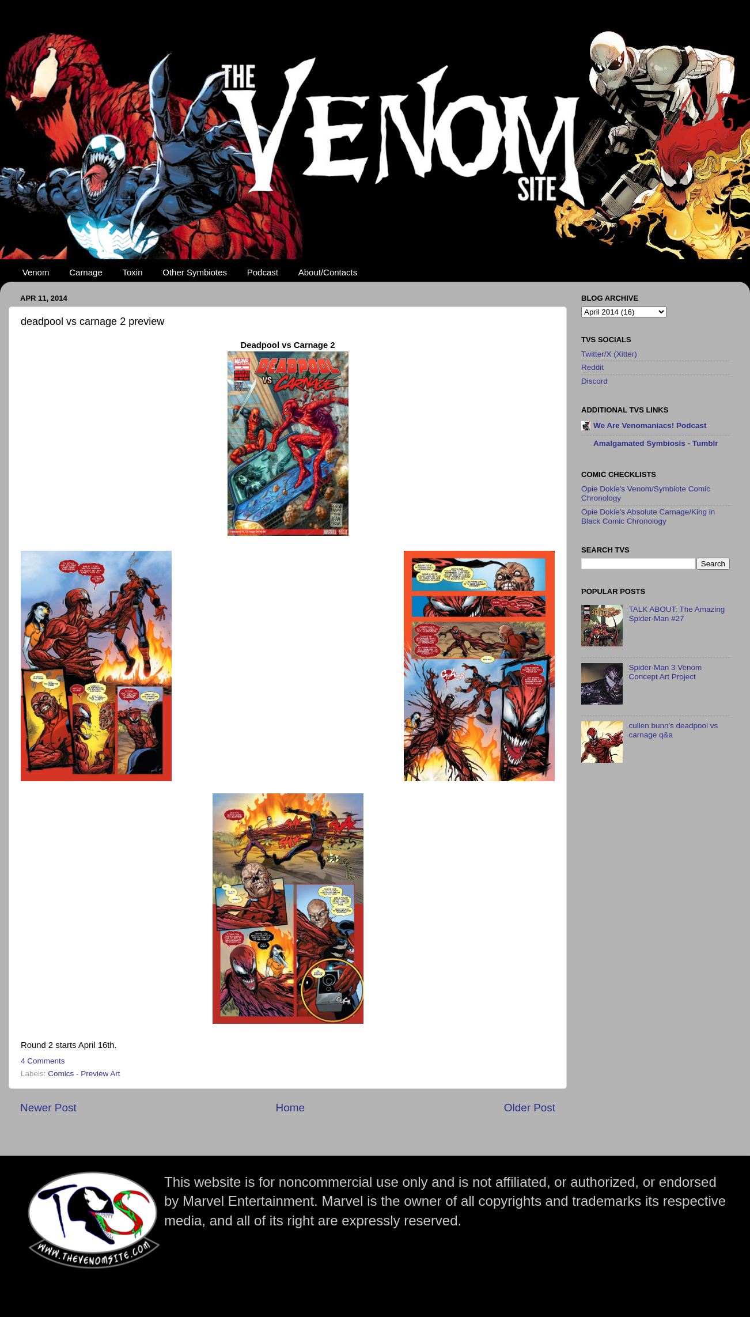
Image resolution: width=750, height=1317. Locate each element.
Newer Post (48, 1108)
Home (290, 1108)
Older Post (529, 1108)
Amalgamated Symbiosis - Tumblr (655, 443)
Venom (36, 272)
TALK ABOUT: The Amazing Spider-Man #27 (676, 614)
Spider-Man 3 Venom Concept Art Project (665, 672)
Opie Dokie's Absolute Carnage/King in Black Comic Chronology (648, 516)
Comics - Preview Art (84, 1073)
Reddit (592, 367)
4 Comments (43, 1061)
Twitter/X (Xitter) (609, 354)
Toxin (133, 272)
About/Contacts (328, 272)
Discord (594, 381)
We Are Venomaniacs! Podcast (650, 425)
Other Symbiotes (194, 272)
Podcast (262, 272)
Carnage (86, 272)
